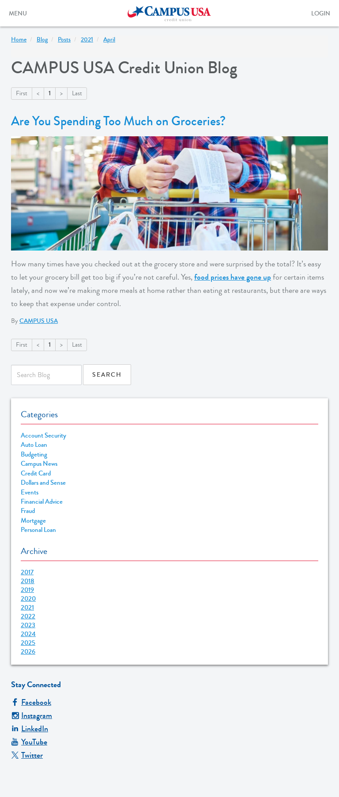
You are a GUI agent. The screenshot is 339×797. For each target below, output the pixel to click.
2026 (28, 651)
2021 (27, 607)
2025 (28, 642)
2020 (28, 598)
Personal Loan (38, 530)
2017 (27, 572)
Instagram (31, 715)
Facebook (31, 702)
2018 (27, 580)
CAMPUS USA (38, 321)
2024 (28, 633)
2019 (27, 589)
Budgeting (34, 454)
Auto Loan (34, 444)
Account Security (43, 435)
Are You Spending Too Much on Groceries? (118, 121)
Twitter (27, 755)
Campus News (39, 463)
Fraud (28, 511)
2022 (28, 616)
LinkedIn (29, 728)
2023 (28, 625)
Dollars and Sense (43, 482)
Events (29, 492)
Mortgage (33, 520)
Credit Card (36, 473)
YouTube (29, 742)
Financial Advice (42, 501)
